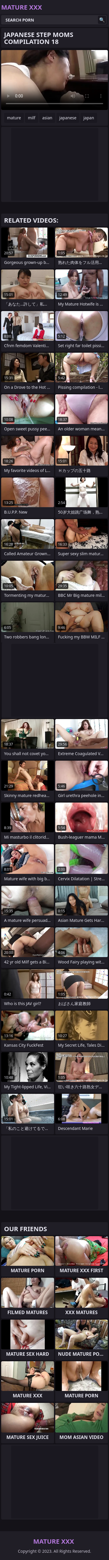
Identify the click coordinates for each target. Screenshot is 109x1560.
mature (14, 117)
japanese (67, 117)
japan (88, 117)
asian (47, 117)
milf (31, 117)
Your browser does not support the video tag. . (54, 80)
